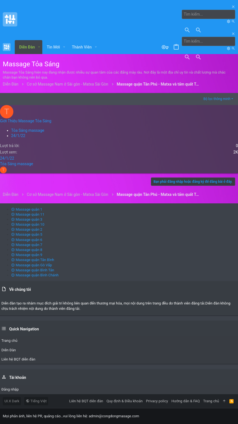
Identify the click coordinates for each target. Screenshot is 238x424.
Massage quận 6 (26, 240)
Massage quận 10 (27, 224)
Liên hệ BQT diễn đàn (86, 401)
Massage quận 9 (26, 255)
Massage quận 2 (26, 229)
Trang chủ (211, 401)
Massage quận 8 (26, 250)
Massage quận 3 (26, 219)
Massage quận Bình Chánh (35, 275)
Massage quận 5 (26, 234)
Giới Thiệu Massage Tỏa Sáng (25, 121)
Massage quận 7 (26, 245)
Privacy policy (157, 401)
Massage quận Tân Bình (32, 260)
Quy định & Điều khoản (125, 401)
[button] (38, 47)
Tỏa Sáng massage (27, 130)
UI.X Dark (11, 401)
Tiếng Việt (36, 401)
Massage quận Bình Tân (32, 270)
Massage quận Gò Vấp (31, 265)
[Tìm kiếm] (208, 14)
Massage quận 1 (26, 209)
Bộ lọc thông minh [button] (216, 99)
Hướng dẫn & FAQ (185, 401)
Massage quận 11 (27, 214)
